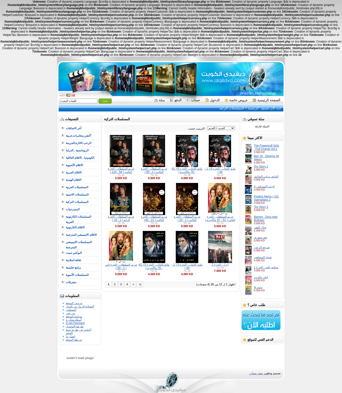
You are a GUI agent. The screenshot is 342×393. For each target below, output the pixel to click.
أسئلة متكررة (73, 319)
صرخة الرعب (262, 247)
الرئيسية (253, 108)
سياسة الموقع (74, 316)
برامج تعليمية (73, 267)
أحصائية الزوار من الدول (80, 306)
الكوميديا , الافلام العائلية (80, 157)
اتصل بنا (70, 336)
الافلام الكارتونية (75, 227)
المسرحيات (73, 209)
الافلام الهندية (73, 180)
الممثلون (71, 310)
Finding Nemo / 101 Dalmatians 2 (266, 198)
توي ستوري (260, 237)
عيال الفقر (260, 227)
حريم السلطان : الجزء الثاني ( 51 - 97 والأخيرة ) (220, 218)
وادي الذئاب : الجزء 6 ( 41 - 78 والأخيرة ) (187, 170)
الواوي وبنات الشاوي (266, 176)
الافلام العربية (73, 172)
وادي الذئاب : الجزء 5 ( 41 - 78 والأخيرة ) (154, 266)
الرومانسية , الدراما (77, 150)
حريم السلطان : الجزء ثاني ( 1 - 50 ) (121, 266)
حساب (193, 100)
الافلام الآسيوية (74, 165)
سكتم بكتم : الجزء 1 (266, 267)
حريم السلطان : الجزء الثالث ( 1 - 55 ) (154, 170)
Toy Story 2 (261, 166)
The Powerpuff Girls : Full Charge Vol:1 (266, 147)
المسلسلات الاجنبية (77, 194)
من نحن (70, 313)
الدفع (175, 100)
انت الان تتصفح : (270, 108)
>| (140, 284)
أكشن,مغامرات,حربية (78, 135)
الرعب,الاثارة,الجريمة (78, 143)
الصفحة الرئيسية (266, 100)
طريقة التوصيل (75, 326)
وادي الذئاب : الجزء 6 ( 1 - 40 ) (219, 170)
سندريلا (258, 287)
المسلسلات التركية (231, 108)
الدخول (212, 100)
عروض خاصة (236, 100)
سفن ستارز (256, 373)
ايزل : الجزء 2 (220, 264)
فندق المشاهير (262, 257)
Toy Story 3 (261, 207)
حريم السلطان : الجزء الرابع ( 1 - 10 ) (121, 218)
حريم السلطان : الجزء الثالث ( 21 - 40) (154, 218)
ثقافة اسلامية (73, 260)
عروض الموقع (74, 303)
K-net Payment (75, 323)
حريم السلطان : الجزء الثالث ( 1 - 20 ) (187, 218)
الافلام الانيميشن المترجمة (81, 234)
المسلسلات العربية (77, 187)
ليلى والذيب (261, 277)
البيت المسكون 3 (264, 186)
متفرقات (71, 282)
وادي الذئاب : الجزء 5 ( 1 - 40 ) (186, 266)
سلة (159, 100)
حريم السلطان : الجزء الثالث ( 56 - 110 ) (121, 170)
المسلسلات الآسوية (77, 275)
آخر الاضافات (73, 128)
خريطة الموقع (74, 339)
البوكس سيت (74, 252)
